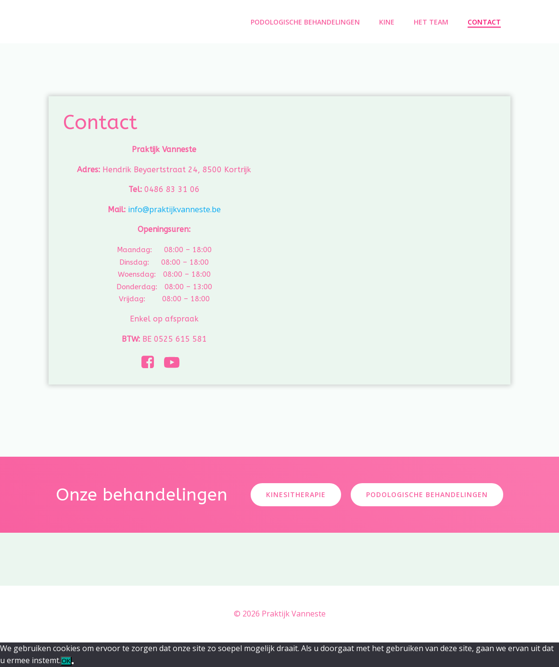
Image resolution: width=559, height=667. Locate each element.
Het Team (431, 21)
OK (66, 661)
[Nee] (73, 663)
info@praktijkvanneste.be (174, 209)
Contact (484, 21)
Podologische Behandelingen (305, 21)
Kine (386, 21)
